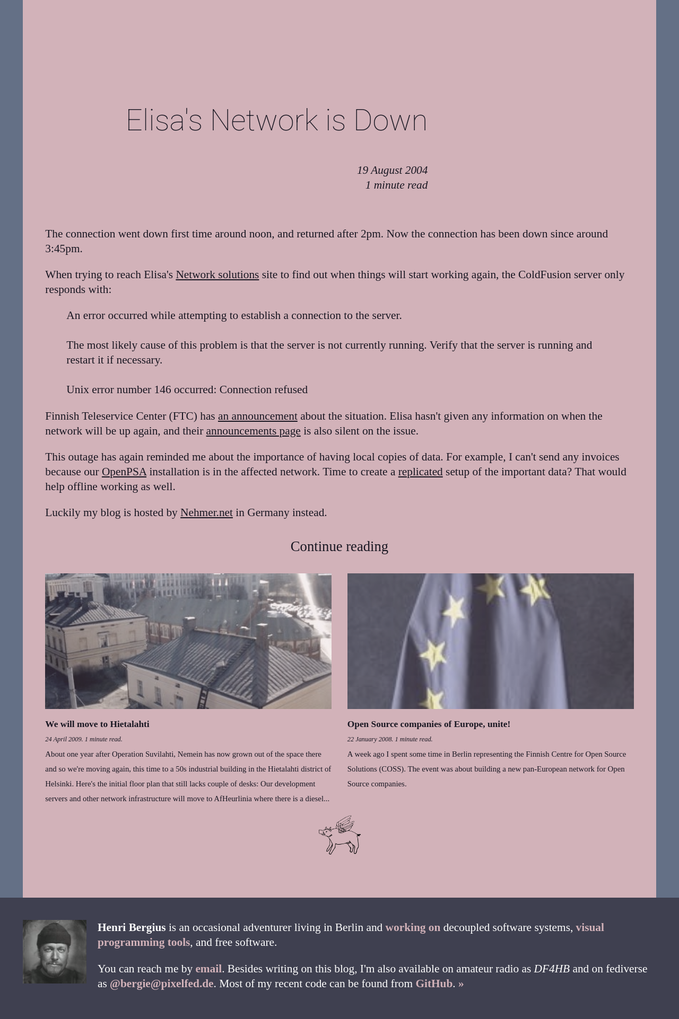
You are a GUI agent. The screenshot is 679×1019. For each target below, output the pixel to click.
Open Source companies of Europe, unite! (428, 724)
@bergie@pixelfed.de (161, 983)
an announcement (258, 416)
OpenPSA (124, 471)
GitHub (433, 983)
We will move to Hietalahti (97, 724)
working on (413, 927)
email (208, 968)
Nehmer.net (206, 512)
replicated (420, 471)
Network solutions (217, 274)
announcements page (253, 430)
